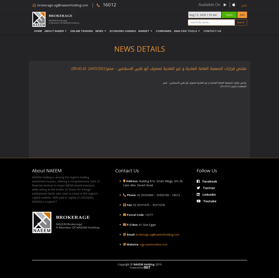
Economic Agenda (123, 31)
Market (143, 31)
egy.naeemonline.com (153, 244)
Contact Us (212, 31)
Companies (163, 31)
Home (38, 31)
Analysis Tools (185, 31)
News (99, 31)
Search (241, 22)
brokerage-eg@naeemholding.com (62, 5)
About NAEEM (54, 31)
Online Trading (81, 31)
